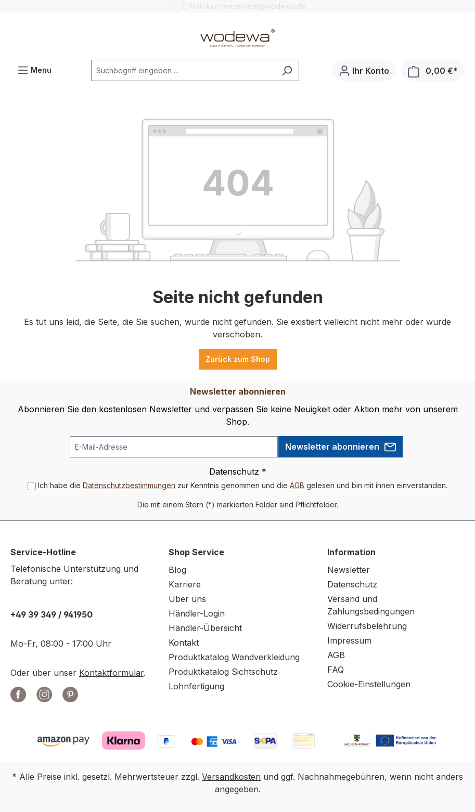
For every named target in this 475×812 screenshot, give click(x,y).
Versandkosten (231, 776)
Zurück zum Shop (238, 359)
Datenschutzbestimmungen (129, 485)
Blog (177, 570)
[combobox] (183, 70)
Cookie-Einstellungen (368, 684)
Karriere (185, 584)
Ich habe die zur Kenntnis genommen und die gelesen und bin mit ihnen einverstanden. (242, 485)
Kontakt (184, 642)
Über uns (187, 599)
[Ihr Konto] (364, 70)
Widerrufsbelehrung (367, 626)
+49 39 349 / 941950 (51, 614)
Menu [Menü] (34, 67)
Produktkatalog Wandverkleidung (234, 657)
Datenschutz (352, 584)
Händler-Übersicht (205, 628)
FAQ (335, 669)
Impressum (349, 640)
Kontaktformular (111, 672)
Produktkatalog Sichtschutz (223, 671)
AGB (297, 485)
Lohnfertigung (196, 686)
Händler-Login (197, 613)
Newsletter (348, 570)
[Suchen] (287, 70)
